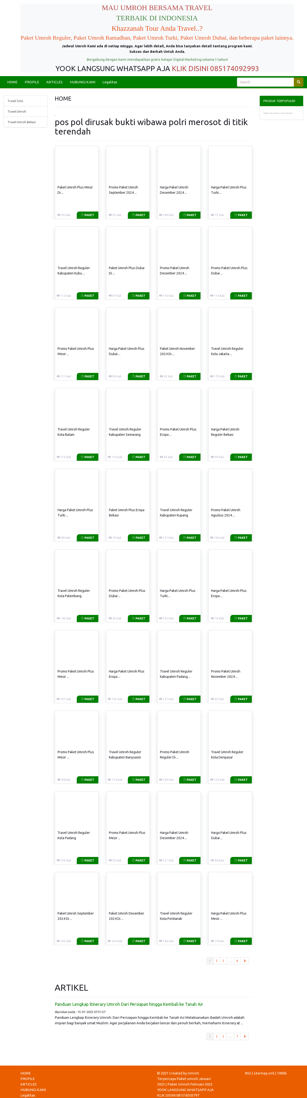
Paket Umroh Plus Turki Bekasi (278, 113)
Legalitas (109, 82)
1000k (282, 1073)
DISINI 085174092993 (223, 68)
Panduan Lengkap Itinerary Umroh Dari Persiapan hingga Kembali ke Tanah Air (129, 1004)
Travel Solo (15, 101)
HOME (12, 82)
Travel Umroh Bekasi (21, 122)
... (230, 960)
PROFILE (32, 82)
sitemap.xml (264, 1073)
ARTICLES (54, 82)
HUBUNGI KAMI (82, 82)
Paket (87, 215)
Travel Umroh (16, 111)
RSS (248, 1073)
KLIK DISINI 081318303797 (178, 1095)
